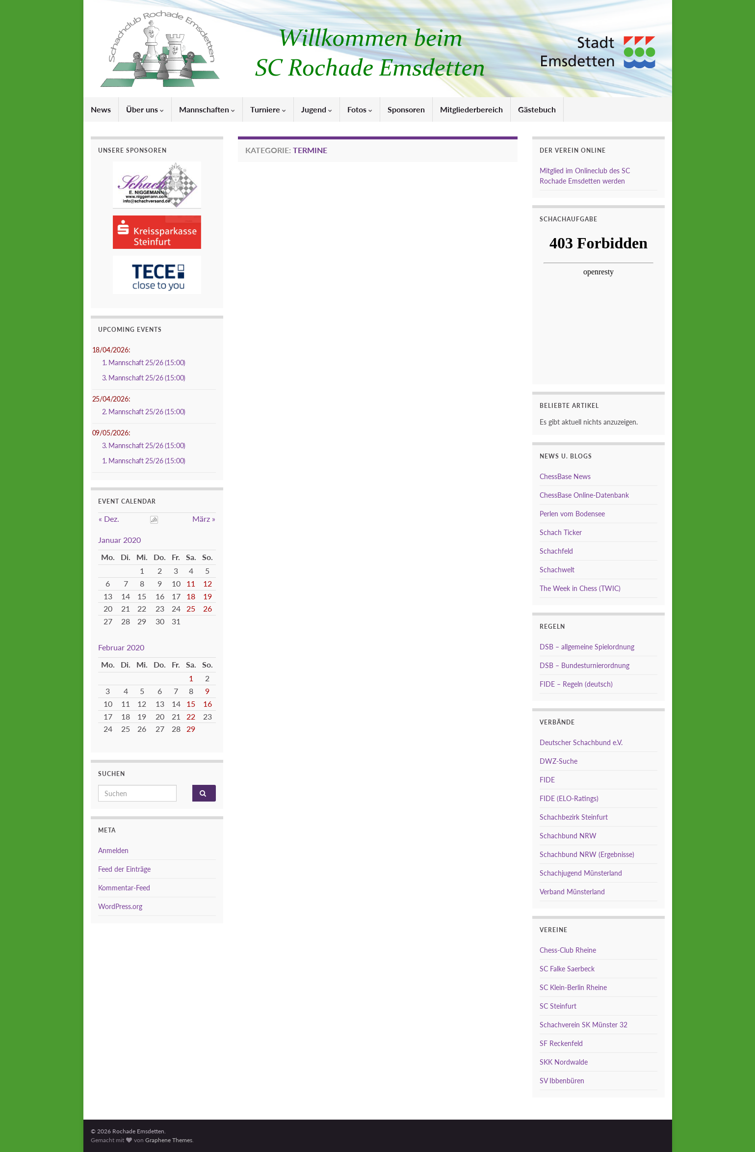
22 (190, 716)
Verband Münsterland (572, 891)
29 (190, 728)
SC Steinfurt (558, 1006)
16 (207, 703)
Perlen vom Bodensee (572, 513)
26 (207, 608)
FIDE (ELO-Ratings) (569, 798)
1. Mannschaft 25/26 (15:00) (144, 362)
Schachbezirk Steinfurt (574, 817)
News (101, 109)
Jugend (316, 109)
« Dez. (109, 518)
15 (190, 703)
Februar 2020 (121, 647)
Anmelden (113, 850)
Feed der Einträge (124, 869)
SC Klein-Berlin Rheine (573, 987)
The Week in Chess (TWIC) (580, 588)
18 (190, 596)
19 (207, 596)
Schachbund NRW (568, 835)
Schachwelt (557, 569)
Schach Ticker (561, 532)
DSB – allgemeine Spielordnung (587, 647)
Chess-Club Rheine (568, 950)
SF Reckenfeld (561, 1043)
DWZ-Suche (558, 761)
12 (207, 583)
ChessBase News (565, 476)
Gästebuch (537, 109)
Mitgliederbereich (471, 109)
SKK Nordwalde (564, 1062)
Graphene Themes (168, 1140)
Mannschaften (207, 109)
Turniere (268, 109)
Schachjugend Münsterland (581, 873)
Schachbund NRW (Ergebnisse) (587, 854)
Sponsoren (406, 109)
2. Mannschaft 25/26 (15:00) (144, 411)
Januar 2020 (119, 539)
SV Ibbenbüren (562, 1080)
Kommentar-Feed (124, 888)
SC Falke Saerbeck (567, 968)
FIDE (547, 780)
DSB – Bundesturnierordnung (584, 665)
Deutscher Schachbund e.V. (581, 742)
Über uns (145, 109)
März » (203, 518)
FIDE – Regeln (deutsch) (576, 684)
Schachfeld (556, 551)
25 (190, 608)
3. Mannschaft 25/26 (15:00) (144, 378)
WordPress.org (120, 906)
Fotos (359, 109)
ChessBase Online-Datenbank (584, 495)
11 (190, 583)
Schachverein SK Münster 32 (583, 1024)
